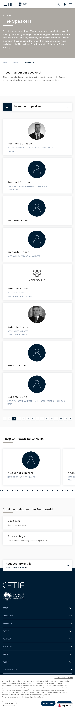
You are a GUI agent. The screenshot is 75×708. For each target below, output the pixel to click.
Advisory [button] (37, 646)
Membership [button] (37, 615)
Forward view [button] (37, 669)
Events (15, 62)
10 (51, 418)
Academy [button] (37, 638)
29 (65, 418)
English (63, 705)
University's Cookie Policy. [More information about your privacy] (34, 697)
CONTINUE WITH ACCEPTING (63, 678)
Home (5, 63)
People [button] (37, 661)
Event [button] (37, 631)
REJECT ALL (64, 703)
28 (61, 418)
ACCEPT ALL (48, 703)
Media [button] (37, 654)
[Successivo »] (70, 418)
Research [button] (37, 623)
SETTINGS (9, 703)
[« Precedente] (5, 418)
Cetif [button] (37, 608)
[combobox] (65, 705)
